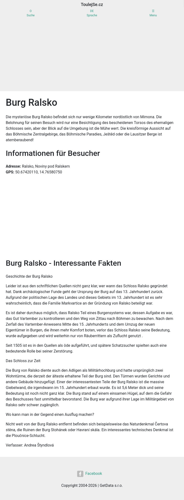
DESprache (92, 13)
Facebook (89, 474)
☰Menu (153, 13)
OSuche (30, 13)
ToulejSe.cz (92, 4)
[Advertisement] (92, 55)
